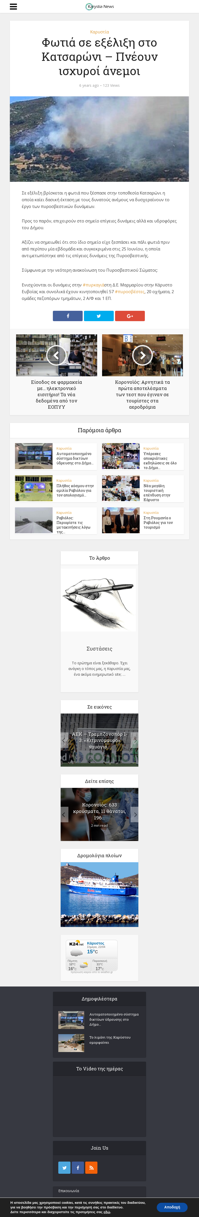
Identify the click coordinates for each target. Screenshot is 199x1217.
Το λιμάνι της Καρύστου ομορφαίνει (110, 1038)
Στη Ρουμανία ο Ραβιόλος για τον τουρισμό (158, 521)
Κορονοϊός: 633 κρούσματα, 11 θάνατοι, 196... (100, 809)
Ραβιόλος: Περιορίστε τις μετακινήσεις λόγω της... (75, 521)
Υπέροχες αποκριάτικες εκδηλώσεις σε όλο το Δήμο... (162, 460)
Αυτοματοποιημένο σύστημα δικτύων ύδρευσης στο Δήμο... (74, 458)
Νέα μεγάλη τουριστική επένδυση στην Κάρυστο (162, 490)
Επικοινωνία (68, 1188)
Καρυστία (99, 32)
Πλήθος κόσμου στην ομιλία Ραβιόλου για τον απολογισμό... (75, 490)
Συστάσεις (99, 646)
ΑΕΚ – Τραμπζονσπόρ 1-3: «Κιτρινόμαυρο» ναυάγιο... (99, 738)
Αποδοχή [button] (172, 1207)
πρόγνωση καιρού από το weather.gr (92, 970)
